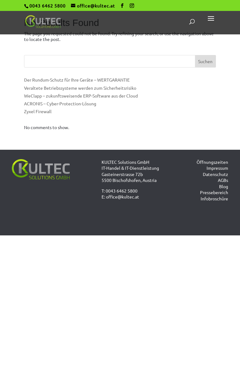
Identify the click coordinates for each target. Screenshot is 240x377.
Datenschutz (215, 174)
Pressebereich (214, 192)
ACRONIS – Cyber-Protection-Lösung (60, 103)
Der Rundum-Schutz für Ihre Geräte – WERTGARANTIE (77, 80)
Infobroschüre (214, 198)
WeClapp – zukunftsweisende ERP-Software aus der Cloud (81, 95)
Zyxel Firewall (38, 111)
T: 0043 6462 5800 (120, 191)
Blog (223, 186)
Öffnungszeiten (212, 162)
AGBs (223, 180)
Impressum (217, 168)
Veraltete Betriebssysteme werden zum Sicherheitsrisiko (80, 88)
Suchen (205, 61)
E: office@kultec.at (120, 196)
